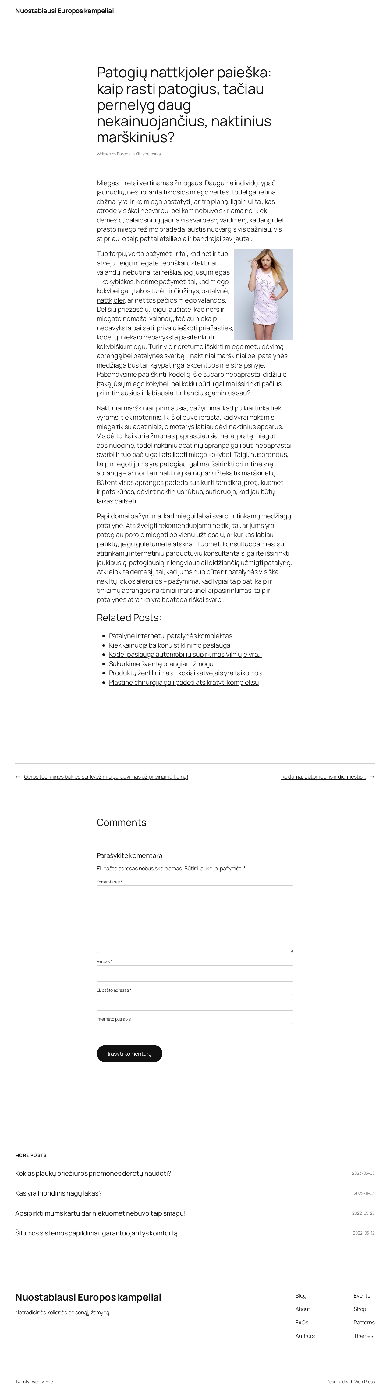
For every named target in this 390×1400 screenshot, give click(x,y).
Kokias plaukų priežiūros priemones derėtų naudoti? (93, 1173)
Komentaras (109, 882)
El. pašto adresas (114, 990)
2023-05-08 (363, 1173)
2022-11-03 (364, 1193)
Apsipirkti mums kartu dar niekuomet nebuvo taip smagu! (100, 1213)
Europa (123, 154)
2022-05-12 (364, 1233)
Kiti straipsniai (148, 154)
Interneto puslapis (114, 1019)
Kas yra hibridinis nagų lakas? (58, 1193)
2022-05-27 (363, 1213)
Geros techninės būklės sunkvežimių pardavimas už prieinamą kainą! (106, 776)
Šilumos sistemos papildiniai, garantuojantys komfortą (96, 1233)
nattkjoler (111, 300)
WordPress (364, 1381)
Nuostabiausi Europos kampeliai (64, 10)
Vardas (104, 961)
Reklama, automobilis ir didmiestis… (323, 776)
